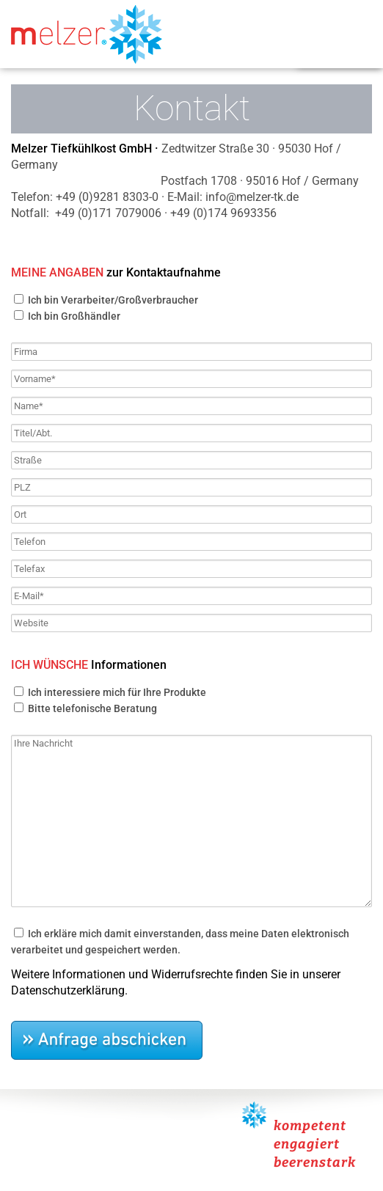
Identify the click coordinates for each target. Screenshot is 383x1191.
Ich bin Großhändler (73, 316)
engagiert (307, 1144)
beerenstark (315, 1162)
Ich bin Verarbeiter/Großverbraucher (112, 300)
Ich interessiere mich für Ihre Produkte (116, 692)
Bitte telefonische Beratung (91, 708)
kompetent (310, 1126)
